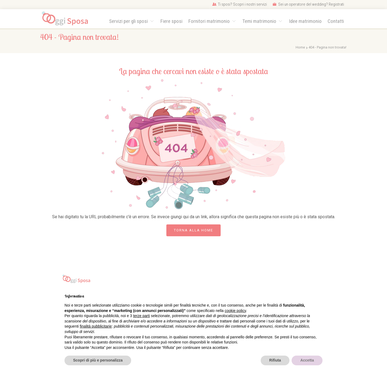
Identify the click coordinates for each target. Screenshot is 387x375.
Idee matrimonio (305, 21)
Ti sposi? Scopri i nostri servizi (239, 4)
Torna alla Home (193, 230)
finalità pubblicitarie (96, 326)
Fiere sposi (171, 21)
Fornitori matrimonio (209, 21)
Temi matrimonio (259, 21)
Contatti (336, 21)
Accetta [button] (307, 360)
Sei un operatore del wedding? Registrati (308, 4)
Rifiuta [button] (275, 360)
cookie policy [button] (235, 310)
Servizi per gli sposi (129, 21)
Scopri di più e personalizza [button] (98, 360)
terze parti (141, 316)
